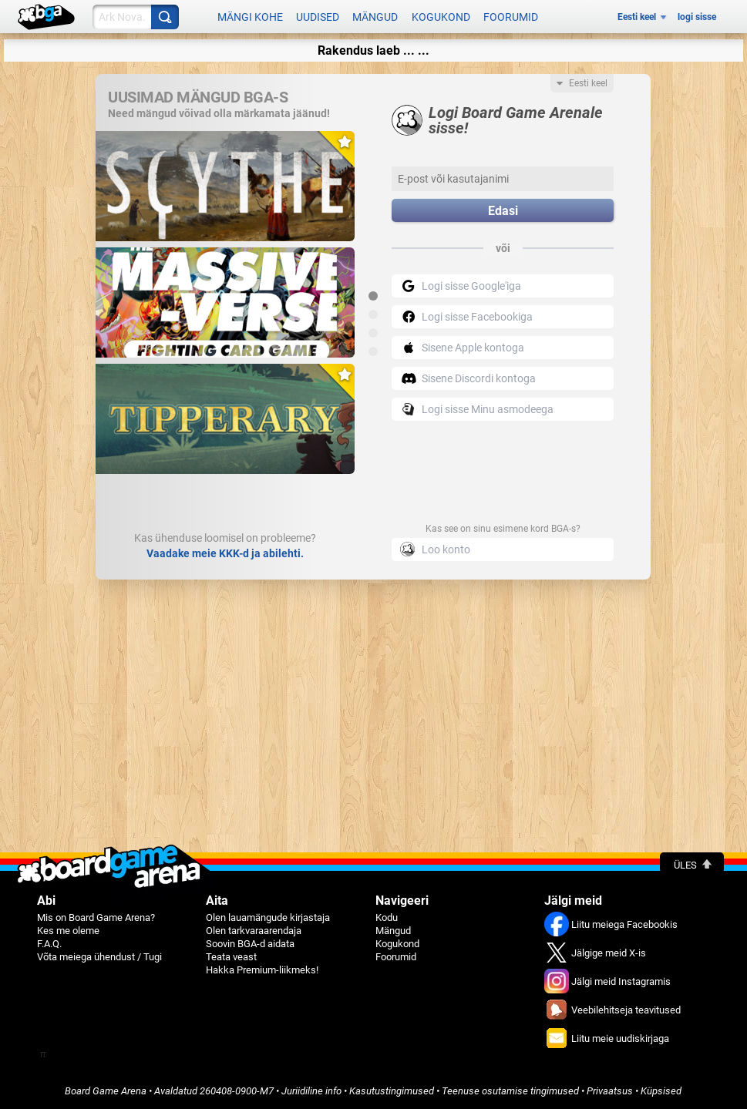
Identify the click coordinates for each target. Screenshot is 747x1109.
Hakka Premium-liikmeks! (262, 970)
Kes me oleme (68, 930)
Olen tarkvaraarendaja (253, 930)
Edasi (503, 210)
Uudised (317, 17)
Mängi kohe (250, 17)
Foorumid (510, 17)
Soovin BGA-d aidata (250, 943)
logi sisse (697, 17)
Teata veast (231, 957)
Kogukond (441, 17)
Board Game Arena (105, 1091)
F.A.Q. (49, 943)
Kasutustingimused (391, 1091)
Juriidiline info (311, 1091)
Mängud (375, 17)
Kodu (386, 917)
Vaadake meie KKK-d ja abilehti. (225, 553)
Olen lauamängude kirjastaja (268, 917)
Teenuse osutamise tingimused (510, 1091)
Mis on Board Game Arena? (96, 917)
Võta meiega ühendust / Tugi (99, 957)
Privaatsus (610, 1091)
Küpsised (661, 1091)
